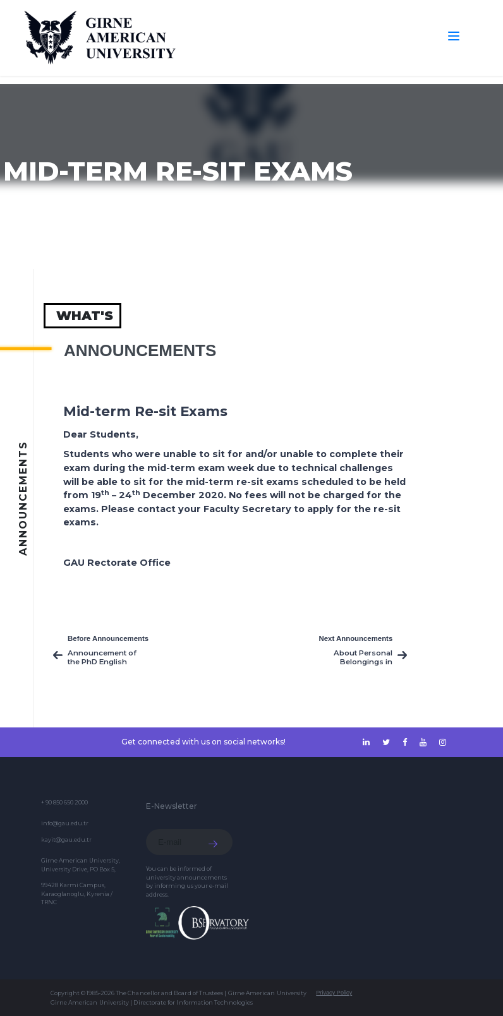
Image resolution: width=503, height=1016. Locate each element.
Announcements (140, 350)
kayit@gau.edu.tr (66, 839)
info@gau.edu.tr (64, 823)
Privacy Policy (334, 992)
